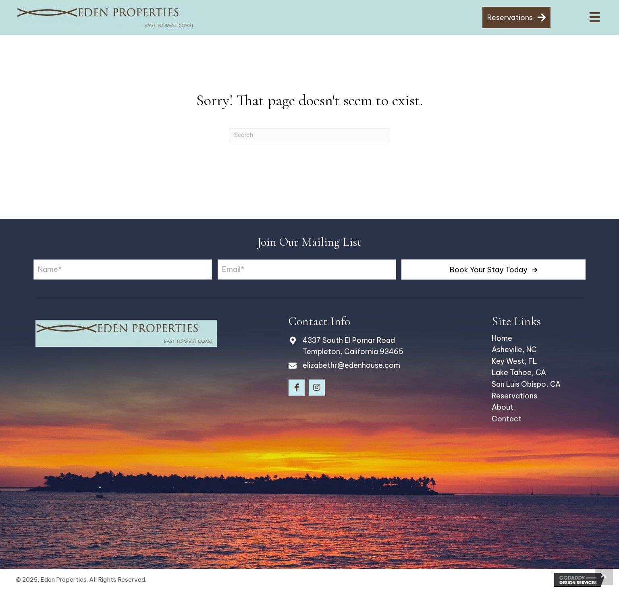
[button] (493, 269)
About (502, 407)
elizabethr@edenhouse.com (351, 365)
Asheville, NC (514, 349)
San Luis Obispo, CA (526, 384)
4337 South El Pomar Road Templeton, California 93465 (353, 346)
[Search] (309, 135)
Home (502, 338)
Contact (506, 418)
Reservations (514, 395)
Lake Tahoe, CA (519, 372)
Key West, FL (514, 361)
